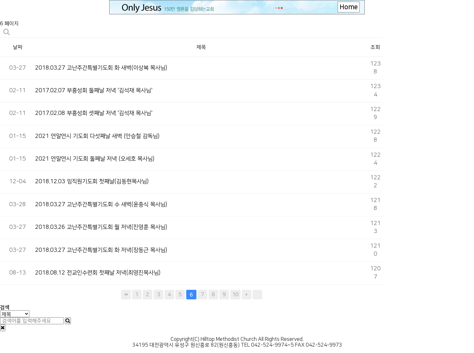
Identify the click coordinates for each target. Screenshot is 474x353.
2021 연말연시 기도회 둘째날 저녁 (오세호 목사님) (94, 159)
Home (349, 7)
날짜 (17, 47)
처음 (126, 294)
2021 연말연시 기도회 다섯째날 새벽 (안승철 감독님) (97, 136)
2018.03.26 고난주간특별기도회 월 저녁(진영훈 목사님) (101, 227)
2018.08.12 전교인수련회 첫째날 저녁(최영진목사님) (97, 273)
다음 (246, 294)
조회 (375, 47)
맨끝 (257, 294)
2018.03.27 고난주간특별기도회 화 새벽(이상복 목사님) (101, 68)
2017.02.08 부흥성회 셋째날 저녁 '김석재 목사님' (93, 113)
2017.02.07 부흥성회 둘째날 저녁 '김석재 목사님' (93, 90)
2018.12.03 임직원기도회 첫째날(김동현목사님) (92, 181)
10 (235, 294)
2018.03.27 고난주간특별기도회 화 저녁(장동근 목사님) (101, 250)
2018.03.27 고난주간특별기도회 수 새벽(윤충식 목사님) (101, 204)
